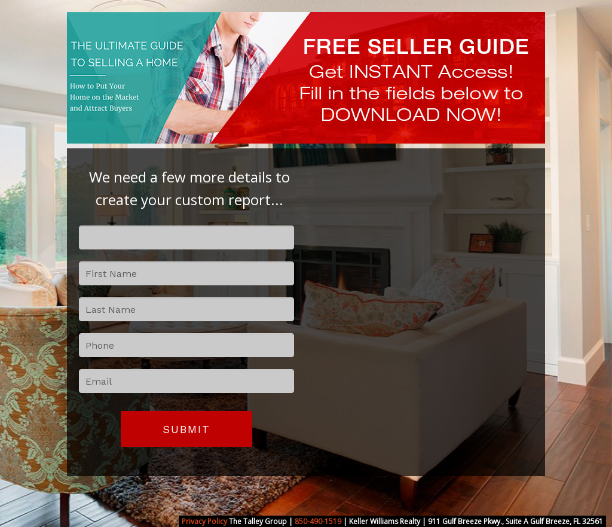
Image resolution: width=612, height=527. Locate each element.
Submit (186, 429)
